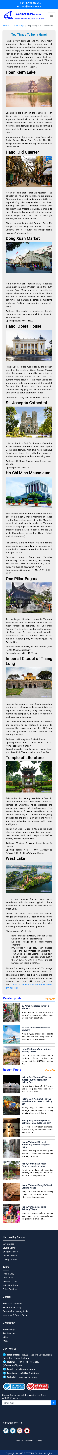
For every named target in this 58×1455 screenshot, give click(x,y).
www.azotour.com (28, 1377)
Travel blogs (18, 25)
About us (19, 1441)
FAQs (5, 1341)
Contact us (30, 1441)
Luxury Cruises (10, 1259)
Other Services (10, 1289)
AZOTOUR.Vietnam (29, 1373)
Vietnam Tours (10, 1281)
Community (9, 1322)
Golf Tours (8, 1277)
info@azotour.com (25, 1369)
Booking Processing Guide (15, 1311)
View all (49, 999)
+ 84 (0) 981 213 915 (28, 1362)
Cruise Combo (10, 1248)
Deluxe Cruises (10, 1255)
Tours (6, 1267)
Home (6, 25)
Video (5, 1337)
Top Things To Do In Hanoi (40, 25)
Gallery (39, 1441)
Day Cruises (8, 1244)
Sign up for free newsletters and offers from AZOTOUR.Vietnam (24, 1396)
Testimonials (9, 1333)
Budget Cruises (10, 1252)
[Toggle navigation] (52, 15)
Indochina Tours (10, 1285)
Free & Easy (8, 1274)
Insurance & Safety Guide (15, 1315)
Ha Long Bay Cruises (14, 1237)
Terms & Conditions (12, 1303)
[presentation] (29, 1413)
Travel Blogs (9, 1329)
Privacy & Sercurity (12, 1307)
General (7, 1296)
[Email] (26, 1402)
